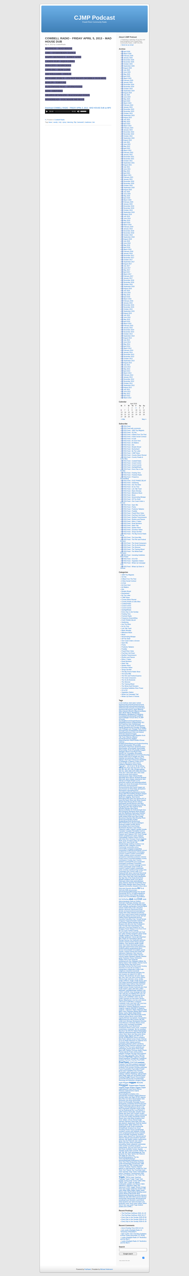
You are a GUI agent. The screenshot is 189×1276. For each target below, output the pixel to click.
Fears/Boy (128, 919)
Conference (123, 852)
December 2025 (129, 60)
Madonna (136, 1006)
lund (124, 1005)
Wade (125, 1190)
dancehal (136, 873)
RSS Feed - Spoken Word (131, 527)
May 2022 (127, 146)
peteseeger (123, 1048)
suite (120, 1146)
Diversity (129, 888)
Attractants (137, 792)
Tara (143, 1152)
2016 (121, 772)
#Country (122, 719)
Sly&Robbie (123, 1126)
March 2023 (127, 126)
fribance (132, 929)
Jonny (136, 979)
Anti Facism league (136, 787)
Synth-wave (129, 1150)
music (133, 1027)
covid (133, 866)
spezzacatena (135, 1138)
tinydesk (136, 1165)
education (139, 908)
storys (132, 1142)
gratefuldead (134, 948)
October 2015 (128, 309)
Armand (125, 789)
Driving (136, 895)
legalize (134, 993)
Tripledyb (122, 1179)
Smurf (139, 1128)
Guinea (126, 951)
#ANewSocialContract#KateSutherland (131, 706)
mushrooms (123, 1027)
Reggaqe (142, 1085)
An (139, 781)
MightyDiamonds (124, 1019)
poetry (136, 1052)
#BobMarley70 (132, 714)
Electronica (135, 909)
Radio (144, 1074)
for (140, 927)
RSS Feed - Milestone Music (132, 493)
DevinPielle (138, 883)
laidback (140, 990)
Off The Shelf (126, 639)
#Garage (136, 727)
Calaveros (122, 829)
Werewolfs (133, 1193)
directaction (129, 886)
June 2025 (127, 72)
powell (121, 1058)
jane (139, 976)
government (130, 946)
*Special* (122, 766)
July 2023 (127, 119)
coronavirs (137, 855)
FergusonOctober (131, 921)
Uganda (137, 1182)
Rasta (143, 1075)
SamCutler (132, 1112)
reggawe (122, 1087)
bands (138, 797)
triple (133, 1177)
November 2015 (129, 307)
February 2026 (128, 56)
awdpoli (143, 794)
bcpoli (121, 800)
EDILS (130, 908)
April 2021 (127, 173)
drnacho (141, 895)
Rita (123, 1099)
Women (143, 1197)
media (144, 1014)
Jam (126, 976)
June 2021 (127, 169)
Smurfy (127, 1129)
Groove (121, 950)
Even (124, 914)
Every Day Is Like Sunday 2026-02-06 (134, 1217)
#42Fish (126, 703)
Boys (137, 816)
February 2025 (128, 80)
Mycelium (122, 1031)
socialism (122, 1131)
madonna (143, 1006)
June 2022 (127, 144)
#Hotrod (141, 732)
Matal (135, 1013)
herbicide (135, 959)
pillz (124, 1050)
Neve (129, 1034)
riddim (126, 1097)
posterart (143, 1053)
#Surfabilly (142, 760)
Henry (126, 959)
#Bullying (140, 714)
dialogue (130, 884)
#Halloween (142, 730)
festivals (135, 922)
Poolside (128, 1053)
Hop (131, 964)
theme (142, 1160)
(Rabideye (128, 764)
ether (125, 912)
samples (139, 1112)
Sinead (135, 1120)
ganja (140, 934)
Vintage (143, 1187)
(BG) (126, 763)
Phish (138, 1048)
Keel (143, 984)
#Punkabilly (136, 750)
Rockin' (142, 1102)
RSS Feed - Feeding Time (131, 473)
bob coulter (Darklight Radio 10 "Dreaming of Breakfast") (131, 1231)
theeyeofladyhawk (125, 1160)
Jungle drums (139, 980)
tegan (124, 1155)
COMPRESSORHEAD (134, 850)
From (137, 929)
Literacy (141, 998)
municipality (138, 1024)
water (125, 1192)
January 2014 (128, 352)
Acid (130, 774)
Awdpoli (138, 794)
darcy (121, 876)
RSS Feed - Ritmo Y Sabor (131, 521)
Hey (130, 961)
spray (121, 1141)
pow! (133, 1055)
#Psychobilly (123, 750)
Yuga (136, 1205)
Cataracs (131, 834)
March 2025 (127, 78)
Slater (131, 1125)
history (126, 963)
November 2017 (129, 257)
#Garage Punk (137, 729)
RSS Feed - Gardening (130, 483)
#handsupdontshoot (125, 732)
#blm (120, 713)
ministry (136, 1019)
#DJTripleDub (123, 724)
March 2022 (127, 150)
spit (126, 1139)
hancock (139, 953)
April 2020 (127, 198)
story (128, 1142)
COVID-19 (138, 866)
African (132, 777)
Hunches (122, 968)
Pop (132, 1053)
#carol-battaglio (124, 717)
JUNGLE (126, 980)
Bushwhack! (125, 593)
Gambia (128, 934)
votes (121, 1190)
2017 (124, 772)
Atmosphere (123, 790)
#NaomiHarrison (124, 740)
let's (138, 993)
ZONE (129, 1206)
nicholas (122, 1036)
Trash (121, 1175)
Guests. (121, 951)
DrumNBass (141, 896)
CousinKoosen (124, 865)
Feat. (134, 919)
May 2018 (127, 245)
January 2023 (128, 130)
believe (140, 802)
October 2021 (128, 161)
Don (139, 892)
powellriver (127, 1058)
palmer (134, 1044)
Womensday (131, 1198)
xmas (127, 1203)
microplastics (142, 1018)
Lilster (136, 997)
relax (130, 1089)
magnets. (122, 1010)
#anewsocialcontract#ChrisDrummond (131, 704)
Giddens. (122, 943)
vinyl (124, 1189)
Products (122, 1067)
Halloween (129, 953)
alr (125, 781)
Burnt (130, 826)
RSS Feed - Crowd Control (131, 463)
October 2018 (128, 235)
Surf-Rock (122, 1149)
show (121, 1120)
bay (135, 798)
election (121, 909)
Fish (120, 925)
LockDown (137, 1002)
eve (120, 914)
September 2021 (129, 163)
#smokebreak (129, 758)
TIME (142, 1163)
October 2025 (128, 64)
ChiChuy (141, 837)
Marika (136, 1011)
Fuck (126, 930)
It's (136, 974)
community (130, 847)
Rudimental (128, 1110)
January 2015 (128, 328)
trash (142, 1173)
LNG (120, 1002)
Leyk (133, 995)
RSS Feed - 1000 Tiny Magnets (133, 430)
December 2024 (129, 84)
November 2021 (129, 159)
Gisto (121, 945)
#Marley (134, 737)
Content (133, 853)
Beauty (130, 802)
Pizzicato (135, 1050)
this (142, 1162)
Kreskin (131, 987)
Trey (124, 1175)
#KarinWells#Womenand (127, 735)
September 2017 (129, 262)
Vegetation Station (127, 692)
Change (144, 834)
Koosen (126, 987)
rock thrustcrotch (136, 1105)
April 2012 (127, 396)
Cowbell (127, 868)
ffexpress (122, 924)
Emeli (140, 909)
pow (126, 1055)
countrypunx (123, 860)
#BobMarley (123, 714)
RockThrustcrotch (140, 1104)
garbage (122, 937)
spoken (135, 1139)
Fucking (135, 930)
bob (120, 813)
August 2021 (128, 165)
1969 (130, 771)
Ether (129, 912)
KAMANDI (142, 982)
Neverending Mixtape (129, 636)
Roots (139, 1107)
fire (132, 924)
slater (127, 1125)
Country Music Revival (129, 599)
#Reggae (122, 751)
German (127, 940)
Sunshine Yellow (127, 667)
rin (137, 1097)
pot (120, 1055)
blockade (140, 810)
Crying (141, 870)
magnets (128, 1008)
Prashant (122, 1066)
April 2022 (127, 148)
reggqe (143, 1087)
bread (125, 819)
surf (132, 1147)
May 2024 (127, 99)
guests (143, 950)
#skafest (122, 758)
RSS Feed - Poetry (129, 507)
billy (130, 806)
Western (144, 1195)
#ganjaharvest (128, 727)
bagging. (129, 797)
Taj (145, 1150)
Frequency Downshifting (129, 618)
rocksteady (131, 1104)
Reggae (124, 1085)
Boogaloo (129, 815)
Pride (137, 1066)
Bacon (141, 795)
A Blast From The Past (129, 579)
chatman (140, 836)
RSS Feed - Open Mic (130, 505)
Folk (140, 925)
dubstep (136, 903)
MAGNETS (135, 1008)
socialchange (139, 1129)
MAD (138, 1005)
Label (134, 989)
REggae (126, 1082)
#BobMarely (136, 713)
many (125, 1011)
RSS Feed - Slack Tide (130, 525)
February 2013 (128, 375)
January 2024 (128, 107)
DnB (120, 890)
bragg (141, 816)
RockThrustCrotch (125, 1105)
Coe (142, 844)
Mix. (143, 1019)
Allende (121, 781)
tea (126, 1154)
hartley (135, 955)
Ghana (136, 942)
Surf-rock (144, 1147)
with (127, 1197)
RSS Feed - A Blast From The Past (134, 434)
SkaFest (139, 1123)
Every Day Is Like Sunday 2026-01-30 (134, 1221)
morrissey (132, 1023)
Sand (143, 1112)
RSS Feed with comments (131, 428)
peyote (129, 1048)
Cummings (122, 871)
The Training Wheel (128, 684)
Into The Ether (126, 624)
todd (127, 1168)
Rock (131, 1100)
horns (135, 964)
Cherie (136, 837)
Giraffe (141, 943)
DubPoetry (129, 903)
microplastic (134, 1018)
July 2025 (127, 70)
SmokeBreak (123, 1128)
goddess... (141, 945)
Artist (131, 789)
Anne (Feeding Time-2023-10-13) (132, 1228)
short (142, 1118)
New (136, 1034)
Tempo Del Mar (127, 669)
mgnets (121, 1018)
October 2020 (128, 185)
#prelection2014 (140, 747)
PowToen (128, 1060)
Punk (124, 1070)
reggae (133, 1082)
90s (132, 769)
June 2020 (127, 194)
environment (128, 911)
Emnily (121, 911)
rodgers (121, 1107)
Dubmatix (122, 903)
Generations (133, 938)
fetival (140, 922)
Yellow (144, 1203)
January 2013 (128, 377)
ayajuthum (130, 795)
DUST (129, 904)
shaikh (130, 1116)
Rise (120, 1099)
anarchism (122, 782)
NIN (137, 1036)
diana (135, 884)
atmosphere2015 (132, 790)
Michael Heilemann (106, 1269)
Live (133, 1000)
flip (75, 122)
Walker (133, 1190)
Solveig (142, 1131)
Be (124, 800)
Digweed (122, 886)
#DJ (142, 722)
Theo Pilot (126, 1162)
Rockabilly (129, 1102)
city (60, 122)
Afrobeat (143, 777)
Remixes (122, 1091)
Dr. (130, 893)
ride (130, 1097)
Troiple (132, 1179)
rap (135, 1075)
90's (126, 769)
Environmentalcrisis (138, 911)
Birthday (127, 808)
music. (138, 1027)
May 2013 (127, 369)
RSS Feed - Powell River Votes (133, 513)
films (129, 924)
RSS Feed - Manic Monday (131, 491)
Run (133, 1110)
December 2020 (129, 181)
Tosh (124, 1170)
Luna (121, 1005)
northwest (141, 1037)
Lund (127, 1005)
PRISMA (142, 1066)
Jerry (127, 977)
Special (138, 1136)
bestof (130, 805)
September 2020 (129, 187)
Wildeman (122, 1197)
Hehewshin (138, 958)
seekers (132, 1115)
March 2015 (127, 323)
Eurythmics (140, 912)
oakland (129, 1039)
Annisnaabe (135, 784)
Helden (121, 959)
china (124, 839)
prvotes (131, 1067)
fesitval (139, 921)
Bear (131, 800)
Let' (144, 993)
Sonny (137, 1133)
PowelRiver (143, 1058)
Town (121, 1172)
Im (134, 968)
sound (121, 1134)
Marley (121, 1013)
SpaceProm (132, 1136)
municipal (131, 1024)
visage (128, 1189)
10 (133, 766)
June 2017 (127, 268)
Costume (137, 857)
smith (129, 1126)
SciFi (132, 1113)
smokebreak (139, 1126)
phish (142, 1048)
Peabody (122, 1047)
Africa (128, 777)
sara (125, 1113)
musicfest (143, 1027)
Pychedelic (122, 1072)
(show (140, 764)
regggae (138, 1087)
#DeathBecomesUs (125, 722)
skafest (144, 1123)
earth (121, 906)
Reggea (132, 1087)
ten (94, 122)
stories (140, 1141)
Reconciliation (140, 1077)
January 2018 (128, 253)
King (136, 985)
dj (143, 888)
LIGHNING (130, 997)
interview (139, 972)
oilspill (126, 1040)
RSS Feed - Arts (128, 445)
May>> (144, 419)
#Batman (140, 709)
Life (125, 997)
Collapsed (132, 845)
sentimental (143, 1115)
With (130, 1197)
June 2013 (127, 367)
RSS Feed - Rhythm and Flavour (133, 519)
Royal (138, 1108)
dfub (120, 884)
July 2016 (127, 290)
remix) (134, 1089)
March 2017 (127, 274)
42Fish (121, 768)
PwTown (139, 1070)
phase (134, 1048)
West (138, 1193)
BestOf (125, 805)
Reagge (127, 1077)
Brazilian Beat (131, 818)
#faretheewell (136, 724)
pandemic (140, 1044)
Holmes (140, 963)
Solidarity (136, 1131)
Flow (129, 925)
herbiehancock (124, 961)
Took (144, 1168)
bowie (130, 816)
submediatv (142, 1144)
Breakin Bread (126, 591)
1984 (137, 771)
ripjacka (142, 1097)
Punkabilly (129, 1070)
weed (144, 1192)
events (136, 914)
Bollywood (122, 815)
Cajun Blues (137, 828)
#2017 (134, 703)
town (143, 1170)
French (127, 929)
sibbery (125, 1120)
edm (134, 908)
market (144, 1011)
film (126, 924)
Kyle (145, 987)
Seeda (126, 1115)
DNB (127, 890)
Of (120, 1040)
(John (134, 763)
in (140, 968)
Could (121, 858)
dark (132, 876)
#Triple (137, 761)
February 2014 (128, 350)
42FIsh (142, 766)
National (122, 1032)
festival (124, 922)
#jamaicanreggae (131, 734)
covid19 (121, 868)
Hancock (122, 955)
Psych (121, 1069)
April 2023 (127, 124)
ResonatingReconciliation (127, 1094)
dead (138, 878)
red (127, 1080)
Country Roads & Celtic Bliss (131, 601)
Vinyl (120, 1189)
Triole (140, 1175)
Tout (136, 1170)
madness (88, 122)
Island (132, 974)
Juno (145, 980)
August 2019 (128, 214)
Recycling (122, 1080)
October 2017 (128, 260)
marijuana (130, 1011)
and (133, 782)
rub (122, 1110)
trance (121, 1173)
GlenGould (134, 945)
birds (140, 806)
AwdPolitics (123, 795)
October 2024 (128, 88)
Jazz (123, 977)
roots (142, 1107)
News (143, 1034)
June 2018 (127, 243)
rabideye (128, 1074)
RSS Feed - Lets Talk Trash (132, 489)
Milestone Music (127, 632)
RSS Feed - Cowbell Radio (131, 461)
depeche (132, 883)
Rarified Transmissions (129, 655)
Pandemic (122, 1045)
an (137, 781)
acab (120, 774)
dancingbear (141, 874)
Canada (143, 829)
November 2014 (129, 332)
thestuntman (134, 1162)
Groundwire (137, 950)
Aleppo (132, 779)
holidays (135, 963)
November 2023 (129, 111)
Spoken (130, 1139)
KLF (142, 985)
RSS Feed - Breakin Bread (131, 447)
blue (144, 810)
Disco (141, 886)
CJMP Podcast (94, 17)
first (135, 924)
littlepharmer (128, 1000)
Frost (144, 929)
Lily (140, 997)
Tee (120, 1155)
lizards (144, 1000)
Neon (126, 1034)
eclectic (121, 908)
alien (144, 779)
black (132, 808)
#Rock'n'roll (129, 751)
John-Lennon (136, 977)
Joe (130, 977)
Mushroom (136, 1026)
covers (121, 866)
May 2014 (127, 344)
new (133, 1034)
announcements (132, 785)
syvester (136, 1150)
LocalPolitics (130, 1002)
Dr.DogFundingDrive (138, 893)
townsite (125, 1172)
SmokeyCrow (132, 1128)
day (120, 878)
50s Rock (134, 768)
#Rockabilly (138, 753)
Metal (140, 1016)
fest (143, 921)
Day (123, 878)
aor (144, 787)
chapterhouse (128, 836)
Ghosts (141, 942)
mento (136, 1016)
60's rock (140, 768)
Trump (135, 1181)
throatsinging (127, 1163)
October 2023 (128, 113)
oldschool (132, 1040)
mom (125, 1021)
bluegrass (125, 811)
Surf (129, 1147)
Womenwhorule (141, 1198)
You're (121, 1205)
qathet (128, 1072)
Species (121, 1138)
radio (121, 1075)
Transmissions (136, 1173)
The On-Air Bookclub (128, 680)
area (120, 789)
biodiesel (135, 806)
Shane (121, 1118)
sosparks (142, 1133)
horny (139, 964)
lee (127, 993)
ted (138, 1154)
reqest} (136, 1091)
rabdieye (122, 1074)
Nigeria (131, 1036)
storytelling (122, 1144)
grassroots (142, 946)
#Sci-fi (130, 756)
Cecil (139, 834)
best (139, 803)
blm (132, 810)
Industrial (129, 971)
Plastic (144, 1050)
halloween (122, 953)
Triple (122, 1177)
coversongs (128, 866)
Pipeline (128, 1050)
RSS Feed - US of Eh (130, 559)
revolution (131, 1095)
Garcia (134, 937)
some (121, 1133)
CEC (136, 834)
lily (142, 997)
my (138, 1029)
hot (127, 966)
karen (128, 984)
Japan (142, 976)
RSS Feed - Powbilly (129, 511)
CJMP (142, 840)
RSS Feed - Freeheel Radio (132, 475)
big (120, 806)
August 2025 (128, 68)
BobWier (142, 813)
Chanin (121, 836)
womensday (123, 1198)
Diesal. (143, 884)
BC (143, 798)
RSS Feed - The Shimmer (131, 547)
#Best (121, 711)
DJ (139, 888)
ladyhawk (122, 990)
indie (142, 969)
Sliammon (136, 1125)
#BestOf (131, 711)
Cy (140, 871)
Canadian (122, 831)
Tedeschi (142, 1154)
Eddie (126, 908)
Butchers (130, 828)
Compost (130, 849)
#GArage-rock (127, 729)
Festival (130, 922)
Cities (135, 840)
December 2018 (129, 231)
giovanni (132, 943)
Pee (126, 1047)
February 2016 (128, 301)
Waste (121, 1192)
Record (126, 1078)
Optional (141, 1040)
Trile (136, 1175)
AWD (125, 794)
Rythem (141, 1110)
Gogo (121, 946)
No (142, 1036)
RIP (139, 1097)
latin (144, 992)
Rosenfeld (125, 1108)
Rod (143, 1105)
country (144, 858)
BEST (121, 805)
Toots (121, 1170)
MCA (133, 1014)
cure (128, 871)
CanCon (142, 831)
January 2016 (128, 303)
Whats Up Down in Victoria (130, 696)
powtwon (135, 1064)
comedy (138, 845)
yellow (140, 1203)
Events (131, 914)
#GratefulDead (134, 730)
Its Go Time (125, 626)
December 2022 (129, 132)
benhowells (123, 803)
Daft (127, 873)
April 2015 (127, 321)
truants (121, 1181)
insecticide (135, 971)
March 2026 (127, 53)
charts (135, 836)
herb (130, 959)
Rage (125, 1075)
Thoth (121, 1163)
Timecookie (123, 1165)
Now (120, 1039)
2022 (139, 772)
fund (137, 932)
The (135, 1157)
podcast (126, 1052)
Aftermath (122, 779)
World (142, 1200)
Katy (137, 984)
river (126, 1099)
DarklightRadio (126, 610)
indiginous (122, 971)
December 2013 (129, 354)
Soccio (132, 1129)
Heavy (132, 958)
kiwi (139, 985)
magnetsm (129, 1010)
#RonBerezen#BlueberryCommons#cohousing (134, 755)
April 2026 (127, 51)
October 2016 (128, 284)
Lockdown (122, 1003)
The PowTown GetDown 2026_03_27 (134, 1215)
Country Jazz (131, 860)
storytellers (137, 1142)
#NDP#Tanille (134, 740)
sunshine (131, 1146)
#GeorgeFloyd (124, 730)
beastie (143, 800)
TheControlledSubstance (127, 1159)
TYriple (129, 1182)
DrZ (120, 899)
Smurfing (122, 1129)
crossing (126, 870)
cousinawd (122, 863)
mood (121, 1023)
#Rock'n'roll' (123, 753)
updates (129, 1184)
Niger (127, 1036)
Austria (143, 792)
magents (122, 1008)
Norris (136, 1037)
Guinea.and (133, 951)
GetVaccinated (129, 942)
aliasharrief (139, 779)
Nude (124, 1039)
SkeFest (122, 1125)
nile (135, 1036)
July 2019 (127, 216)
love (135, 1003)
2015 (144, 771)
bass (132, 798)
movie (143, 1023)
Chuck (138, 839)
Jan (136, 976)
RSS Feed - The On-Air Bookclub (133, 545)
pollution (122, 1053)
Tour (133, 1170)
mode (121, 1021)
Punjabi (141, 1069)
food (130, 927)
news (140, 1034)
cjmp (64, 122)
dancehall (122, 874)
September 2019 (129, 212)
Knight (121, 987)
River (130, 1099)
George (121, 940)
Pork (138, 1053)
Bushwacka (123, 828)
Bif (142, 805)
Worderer (133, 1200)
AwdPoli (133, 794)
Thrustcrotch (136, 1163)
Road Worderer (127, 661)
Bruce (129, 823)
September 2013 (129, 361)
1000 (126, 771)
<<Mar (123, 419)
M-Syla (132, 1005)
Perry (130, 1047)
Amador (133, 781)
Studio (128, 1144)
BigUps (123, 806)
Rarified (139, 1075)
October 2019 (128, 210)
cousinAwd (130, 863)
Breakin (130, 819)
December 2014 (129, 330)
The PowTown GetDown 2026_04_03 (134, 1213)
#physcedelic (128, 745)
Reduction (131, 1080)
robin (143, 1099)
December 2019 (129, 206)
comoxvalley (123, 849)
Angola (121, 784)
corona (131, 855)
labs (137, 989)
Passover (133, 1045)
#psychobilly (141, 748)
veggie (133, 1187)
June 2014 (127, 342)
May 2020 (127, 196)
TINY (131, 1165)
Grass (136, 946)
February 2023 (128, 128)
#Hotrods (122, 734)
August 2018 (128, 239)
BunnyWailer (123, 826)
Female (139, 919)
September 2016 (129, 286)
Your (125, 1205)
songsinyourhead (129, 1133)
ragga (129, 1075)
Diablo (124, 884)
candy (55, 122)
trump (131, 1181)
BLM (135, 810)
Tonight (138, 1168)
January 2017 (128, 278)
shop (125, 1118)
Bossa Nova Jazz (138, 815)
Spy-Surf (126, 1141)
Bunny (138, 824)
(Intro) (130, 763)
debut (128, 881)
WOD (134, 1197)
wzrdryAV (122, 1203)
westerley (138, 1195)
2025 (142, 772)
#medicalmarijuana (125, 738)
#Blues (129, 713)
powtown (141, 1062)
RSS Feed (126, 426)
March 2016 (127, 299)
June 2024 (127, 97)
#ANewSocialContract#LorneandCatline (132, 708)
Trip (143, 1175)
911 (123, 771)
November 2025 (129, 62)
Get (131, 940)
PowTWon (128, 1064)
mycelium (143, 1029)
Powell (142, 1057)
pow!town (122, 1057)
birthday (121, 808)
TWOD (121, 1182)
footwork (135, 927)
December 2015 (129, 305)
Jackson (122, 976)
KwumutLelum (139, 987)
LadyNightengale (131, 990)
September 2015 (129, 311)
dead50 (121, 879)
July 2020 (127, 192)
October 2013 (128, 358)
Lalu (144, 990)
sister (137, 1121)
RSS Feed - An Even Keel (131, 441)
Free (142, 927)
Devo (144, 883)
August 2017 (128, 264)
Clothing (132, 844)
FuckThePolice (124, 932)
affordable (122, 777)
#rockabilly (131, 753)
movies (121, 1024)
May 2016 (127, 295)
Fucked (130, 930)
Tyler (125, 1182)
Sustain (135, 1149)
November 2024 (129, 86)
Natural (139, 1032)
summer (125, 1146)
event (127, 914)
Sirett (133, 1121)
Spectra (127, 1138)
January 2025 (128, 82)
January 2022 (128, 154)
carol (126, 834)
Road (134, 1099)
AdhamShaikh (137, 776)
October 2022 (128, 136)
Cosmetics (130, 857)
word (128, 1200)
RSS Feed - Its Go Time (130, 487)
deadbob (127, 879)
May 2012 (127, 393)
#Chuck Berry (134, 717)
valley (135, 1185)
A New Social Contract (129, 581)
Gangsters (134, 934)
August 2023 (128, 117)
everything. (142, 914)
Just (120, 982)
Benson (134, 803)
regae (121, 1082)
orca (145, 1040)
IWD (139, 974)
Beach (127, 800)
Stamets (132, 1141)
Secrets (121, 1115)
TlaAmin (139, 1167)
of (121, 1040)
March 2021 (127, 175)
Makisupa (140, 1010)
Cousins (132, 865)
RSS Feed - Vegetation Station (133, 561)
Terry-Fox (131, 1155)
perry (134, 1047)
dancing (70, 122)
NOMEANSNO (129, 1037)
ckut (128, 842)
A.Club (124, 583)
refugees (138, 1080)
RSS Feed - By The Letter (131, 451)
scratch (142, 1113)
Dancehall (143, 873)
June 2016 (127, 292)
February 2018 (128, 251)
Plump (121, 1052)
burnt (133, 826)
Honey (127, 964)
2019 (128, 772)
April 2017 (127, 272)
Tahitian (141, 1150)
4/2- (128, 766)
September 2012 (129, 385)
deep (132, 881)
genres (139, 938)
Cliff (136, 842)
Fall (144, 916)
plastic (140, 1050)
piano (121, 1050)
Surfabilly (129, 1149)
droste (121, 896)
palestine (129, 1044)
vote (144, 1189)
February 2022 (128, 152)
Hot (129, 966)
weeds (121, 1193)
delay (121, 883)
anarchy (129, 782)
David (136, 876)
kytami (125, 989)
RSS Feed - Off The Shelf (131, 499)
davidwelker (142, 876)
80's (123, 769)
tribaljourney (130, 1175)
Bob (123, 813)
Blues (138, 811)
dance (131, 873)
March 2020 (127, 200)
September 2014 (129, 336)
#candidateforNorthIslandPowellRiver (131, 716)
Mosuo (138, 1023)
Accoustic (125, 774)
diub (124, 888)
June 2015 (127, 317)
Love (131, 1003)
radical (140, 1074)
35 (137, 766)
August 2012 (128, 387)
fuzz (120, 934)
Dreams (121, 895)
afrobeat (138, 777)
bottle (121, 816)
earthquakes (133, 906)
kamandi (81, 122)
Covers (143, 865)
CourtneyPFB (129, 862)
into (120, 974)
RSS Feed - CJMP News (131, 453)
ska (120, 1123)
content (127, 853)
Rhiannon (142, 1095)
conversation (140, 853)
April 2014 (127, 346)
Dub (140, 898)
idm (131, 968)
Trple (141, 1179)
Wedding (140, 1192)
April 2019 (127, 222)
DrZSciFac (125, 899)
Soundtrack (134, 1134)
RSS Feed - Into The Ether (131, 485)
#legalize (138, 735)
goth (124, 946)
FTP (122, 930)
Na (127, 1031)
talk (120, 1152)
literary (121, 1000)
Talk (123, 1152)
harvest (121, 956)
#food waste (130, 726)
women (138, 1197)
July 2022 (127, 142)
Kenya (125, 985)
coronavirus (123, 857)
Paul (144, 1045)
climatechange (124, 844)
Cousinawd (141, 862)
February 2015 (128, 325)
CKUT (124, 842)
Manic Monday (126, 630)
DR (128, 893)
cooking (126, 855)
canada (138, 829)
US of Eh (124, 690)
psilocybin (143, 1067)
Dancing (128, 874)
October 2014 (128, 334)
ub (133, 1182)
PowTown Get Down (128, 653)
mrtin (126, 1024)
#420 (130, 703)
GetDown (142, 940)
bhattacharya (136, 805)
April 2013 (127, 371)
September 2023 (129, 115)
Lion (130, 998)
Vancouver (122, 1187)
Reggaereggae (134, 1085)
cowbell (132, 868)
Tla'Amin (128, 1167)
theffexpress (135, 1160)
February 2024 (128, 105)
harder (131, 955)
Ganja (144, 934)
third (139, 1162)
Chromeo (132, 839)
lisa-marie (135, 998)
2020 (132, 772)
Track (130, 1172)
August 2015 (128, 313)
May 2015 (127, 319)
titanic (141, 1165)
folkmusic (122, 927)
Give (124, 945)
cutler (137, 871)
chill (120, 839)
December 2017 (129, 255)
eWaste (128, 916)
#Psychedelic (132, 748)
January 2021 (128, 179)
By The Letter (126, 595)
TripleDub (138, 1177)
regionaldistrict (124, 1089)
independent (131, 969)
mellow (126, 1016)
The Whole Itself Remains (130, 686)
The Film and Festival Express (131, 676)
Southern (141, 1134)
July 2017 (127, 266)
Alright (128, 781)
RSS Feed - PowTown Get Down (133, 515)
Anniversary (143, 784)
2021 (135, 772)
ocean (134, 1039)
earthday (126, 906)
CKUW (132, 842)
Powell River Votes (128, 651)
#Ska (142, 756)
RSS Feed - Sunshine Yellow (132, 529)
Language (136, 992)
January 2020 (128, 204)
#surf (130, 760)
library (143, 995)
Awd (128, 794)
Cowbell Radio (59, 120)
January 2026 (128, 58)
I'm (126, 968)
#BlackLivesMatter (140, 711)
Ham (135, 953)
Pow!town (136, 1057)
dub (131, 899)
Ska (143, 1121)
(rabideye (122, 764)
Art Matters (125, 587)
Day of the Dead (130, 878)
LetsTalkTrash (127, 995)
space (125, 1136)
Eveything (122, 916)
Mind (132, 1019)
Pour (123, 1055)
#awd (135, 709)
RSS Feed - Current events (131, 465)
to (125, 1168)
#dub (130, 724)
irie (128, 974)
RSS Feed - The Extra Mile (131, 537)
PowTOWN (140, 1060)
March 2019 (127, 224)
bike (127, 806)
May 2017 (127, 270)
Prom (127, 1067)
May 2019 (127, 220)
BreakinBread (123, 821)
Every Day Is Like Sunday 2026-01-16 (134, 1219)
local (124, 1002)
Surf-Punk (137, 1147)
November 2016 (129, 282)
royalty (143, 1108)
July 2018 (127, 241)
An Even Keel (126, 585)
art (129, 789)
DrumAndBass (132, 896)
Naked (135, 1031)
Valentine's (122, 1185)
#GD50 (144, 729)
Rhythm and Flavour (128, 657)
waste (143, 1190)
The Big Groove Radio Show (131, 672)
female (144, 919)
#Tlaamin (131, 761)
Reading (122, 1077)
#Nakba (134, 738)
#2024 (139, 703)
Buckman (122, 824)
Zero (125, 1206)
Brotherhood (136, 821)
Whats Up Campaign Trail (130, 694)
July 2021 (127, 167)
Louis (128, 1003)
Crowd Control (126, 606)
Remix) (139, 1089)
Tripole (127, 1179)
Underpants (123, 1184)
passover (139, 1045)
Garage (121, 935)
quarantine (134, 1072)
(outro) (138, 763)
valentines (129, 1185)
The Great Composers (129, 678)
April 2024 (127, 101)
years (136, 1203)
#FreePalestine (140, 726)
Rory (120, 1108)
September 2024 (129, 91)
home (145, 963)
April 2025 (127, 76)
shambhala (136, 1116)
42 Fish (124, 577)
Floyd (133, 925)
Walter (138, 1190)
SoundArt (126, 1134)
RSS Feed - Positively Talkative (133, 509)
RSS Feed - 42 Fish (129, 432)
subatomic (134, 1144)
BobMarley (128, 813)
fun (130, 932)
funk (140, 932)
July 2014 (127, 340)
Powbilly (124, 649)
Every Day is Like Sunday (130, 612)
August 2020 (128, 189)
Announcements (124, 787)
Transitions (127, 1173)
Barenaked (122, 798)
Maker (135, 1010)
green (140, 948)
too (142, 1168)
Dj (142, 888)
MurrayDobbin (124, 1026)
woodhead (122, 1200)
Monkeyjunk (137, 1021)
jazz (120, 977)
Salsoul (125, 1112)
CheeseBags (123, 837)
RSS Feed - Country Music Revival (134, 455)
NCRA (144, 1032)
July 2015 (127, 315)
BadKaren (122, 797)
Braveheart (123, 818)
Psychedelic (127, 1069)
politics (140, 1052)
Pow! (137, 1055)
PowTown (124, 1062)
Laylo (124, 993)
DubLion (133, 901)
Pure (135, 1070)
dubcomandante (124, 901)
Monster (143, 1021)
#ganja (121, 727)
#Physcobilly (137, 745)
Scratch (137, 1113)
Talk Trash (128, 1152)
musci (131, 1026)
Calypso (133, 829)
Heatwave (126, 958)
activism (135, 774)
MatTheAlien (123, 1014)
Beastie (121, 802)
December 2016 (129, 280)
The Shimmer (126, 682)
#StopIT (121, 760)
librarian (138, 995)
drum (125, 896)
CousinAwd (137, 863)
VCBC (128, 1187)
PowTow (134, 1060)
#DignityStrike (136, 722)
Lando (121, 992)
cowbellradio (139, 868)
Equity (121, 912)
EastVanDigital (142, 906)
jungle (121, 980)
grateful (127, 948)
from (141, 929)
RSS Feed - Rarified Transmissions (134, 517)
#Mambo (129, 737)
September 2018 (129, 237)
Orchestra (122, 1042)
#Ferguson (122, 726)
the (138, 1157)
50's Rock (127, 768)
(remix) (135, 764)
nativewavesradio (130, 1032)
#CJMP (141, 717)
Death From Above (136, 879)
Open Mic (125, 643)
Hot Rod (134, 966)
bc (145, 798)
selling (137, 1115)
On (136, 1040)
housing (144, 966)
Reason (133, 1077)
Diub (120, 888)
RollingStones (132, 1107)
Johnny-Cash (123, 979)
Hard (127, 955)
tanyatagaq (135, 1152)
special (143, 1136)
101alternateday (139, 769)
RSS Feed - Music (129, 495)
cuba (144, 870)
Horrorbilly (122, 966)
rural (136, 1110)
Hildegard (135, 961)
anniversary (123, 785)
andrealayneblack (140, 782)
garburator (128, 937)
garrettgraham (141, 937)
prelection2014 (130, 1066)
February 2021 (128, 177)
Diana (139, 884)
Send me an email (127, 45)
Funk (143, 932)
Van (139, 1185)
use (134, 1184)
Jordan (141, 979)
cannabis (138, 832)
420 (120, 771)
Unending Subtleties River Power (132, 688)
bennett (129, 803)
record (121, 1078)
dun (143, 903)
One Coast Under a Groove (131, 641)
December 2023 (129, 109)
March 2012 (127, 398)
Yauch (131, 1203)
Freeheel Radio (127, 616)
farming (139, 917)
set (120, 1116)
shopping (138, 1118)
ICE (128, 968)
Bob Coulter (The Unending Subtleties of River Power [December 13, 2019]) (133, 1234)
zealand (140, 1205)
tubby (143, 1181)
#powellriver (123, 747)
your (128, 1205)
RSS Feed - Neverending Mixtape (134, 497)
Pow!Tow (141, 1055)
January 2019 (128, 229)
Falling (121, 917)
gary (120, 938)
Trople (137, 1179)
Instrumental (123, 972)
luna (144, 1003)
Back (137, 795)
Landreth (126, 992)
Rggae (137, 1095)
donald (143, 892)
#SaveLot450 (123, 756)
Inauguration (123, 969)
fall (142, 916)
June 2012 (127, 391)
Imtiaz (137, 968)
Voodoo (140, 1189)
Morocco (126, 1023)
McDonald (138, 1014)
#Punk (129, 750)
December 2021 (129, 156)
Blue (120, 811)
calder (128, 829)
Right (134, 1097)
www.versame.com (125, 1202)
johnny (143, 977)
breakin (135, 819)
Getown (121, 942)
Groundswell (128, 950)
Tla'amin (122, 1167)
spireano (122, 1139)
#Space (137, 758)
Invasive (124, 974)
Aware (121, 794)
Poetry (124, 645)
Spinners (142, 1138)
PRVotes (137, 1067)
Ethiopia (134, 912)
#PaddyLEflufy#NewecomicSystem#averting (133, 743)
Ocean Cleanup (141, 1039)
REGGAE (140, 1082)
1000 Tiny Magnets (128, 575)
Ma (136, 1005)
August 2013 (128, 363)
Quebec (141, 1072)
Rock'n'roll (122, 1102)
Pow (129, 1055)
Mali (145, 1010)
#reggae (142, 750)
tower (140, 1170)
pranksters (142, 1064)
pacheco (137, 1042)
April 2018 (127, 247)
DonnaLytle (123, 893)
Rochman (122, 1100)
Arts (123, 589)
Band (134, 797)
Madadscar (123, 1006)
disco (145, 886)
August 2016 (128, 288)
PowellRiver (135, 1058)
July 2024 (127, 95)
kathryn (133, 984)
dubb (144, 899)
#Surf (126, 760)
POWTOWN (134, 1062)
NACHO (131, 1031)
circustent (130, 840)
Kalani (124, 982)
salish (121, 1112)
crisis (121, 870)
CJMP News (126, 597)
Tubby (139, 1181)
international (131, 972)
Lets (120, 995)
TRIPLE (128, 1177)
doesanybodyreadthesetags (128, 892)
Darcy (125, 876)
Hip (145, 961)
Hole (130, 963)
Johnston (131, 979)
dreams (127, 895)
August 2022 (128, 140)
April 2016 (127, 297)
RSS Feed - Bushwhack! (131, 449)
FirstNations (140, 924)
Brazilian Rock (140, 818)
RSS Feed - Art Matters (130, 443)
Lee (129, 993)
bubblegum (140, 823)
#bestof (125, 711)
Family (126, 917)
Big (145, 805)
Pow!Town (129, 1057)
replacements (129, 1091)
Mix (140, 1019)
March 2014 (127, 348)
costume (143, 857)
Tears (129, 1154)
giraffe (137, 943)
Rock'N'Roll (136, 1100)
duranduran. (123, 904)
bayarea (139, 798)
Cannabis (131, 832)
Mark (140, 1011)
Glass (128, 945)
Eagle (144, 904)
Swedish (122, 1150)
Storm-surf (122, 1142)
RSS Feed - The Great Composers (134, 543)
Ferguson (122, 921)
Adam (131, 776)
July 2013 (127, 365)
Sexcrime (124, 1116)
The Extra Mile (126, 674)
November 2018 (129, 233)
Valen (143, 1184)
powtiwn (122, 1060)
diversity (134, 888)
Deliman (126, 883)
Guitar (140, 951)
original (132, 1042)
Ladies (141, 989)
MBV (129, 1014)
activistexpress (124, 776)
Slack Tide (125, 663)
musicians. (131, 1029)
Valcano (138, 1184)
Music (123, 634)
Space (121, 1136)
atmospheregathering (126, 792)
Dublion (138, 901)
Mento (131, 1016)
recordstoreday (139, 1078)
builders (128, 824)
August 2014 (128, 338)
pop (135, 1053)
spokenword (142, 1139)
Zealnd (121, 1206)
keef (140, 984)
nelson (121, 1034)
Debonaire (122, 881)
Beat (126, 802)
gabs (124, 934)
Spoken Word (126, 665)
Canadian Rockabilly (133, 831)
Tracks (135, 1172)
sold (131, 1131)
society (127, 1131)
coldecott (122, 845)
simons (130, 1120)
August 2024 (128, 93)
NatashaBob (142, 1031)
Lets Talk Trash (126, 628)
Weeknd (126, 1193)
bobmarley (136, 813)
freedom (122, 929)
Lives (140, 1000)
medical (121, 1016)
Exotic (138, 916)
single (140, 1120)
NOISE (121, 1037)
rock (127, 1100)
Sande (121, 1113)
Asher (135, 789)
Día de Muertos (137, 904)
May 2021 (127, 171)
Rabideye (134, 1074)
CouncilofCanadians (135, 858)
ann (125, 784)
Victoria (138, 1187)
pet (143, 1047)
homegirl (122, 964)
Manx (121, 1011)
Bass (128, 798)
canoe (143, 832)
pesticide (139, 1047)
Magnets (141, 1008)
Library (121, 997)
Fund (133, 932)
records (131, 1078)
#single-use (136, 756)
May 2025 (127, 74)
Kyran (121, 989)
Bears (139, 800)
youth (132, 1205)
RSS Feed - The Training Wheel (133, 549)
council (125, 858)
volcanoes (134, 1189)
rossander (132, 1108)
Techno (134, 1154)
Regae (143, 1080)
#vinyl (121, 763)
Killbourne (130, 985)
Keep (121, 985)
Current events (126, 608)
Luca (141, 1003)
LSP (138, 1003)
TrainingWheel (142, 1172)
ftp (120, 930)
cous (135, 862)
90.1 (129, 769)
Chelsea (130, 837)
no (140, 1036)
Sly (141, 1125)
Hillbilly (141, 961)
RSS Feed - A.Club (129, 439)
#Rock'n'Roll (137, 751)
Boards (142, 811)
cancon (121, 832)
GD (127, 938)
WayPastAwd (132, 1192)
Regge (127, 1087)
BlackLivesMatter (125, 810)
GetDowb (136, 940)
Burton (137, 826)
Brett (130, 821)
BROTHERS (123, 823)
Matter (139, 1013)
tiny (128, 1165)
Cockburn (138, 844)
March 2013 (127, 373)
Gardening (125, 622)
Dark (129, 876)
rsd (120, 1110)
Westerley (131, 1195)
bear (50, 122)
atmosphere (142, 789)
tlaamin (121, 1168)
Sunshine (138, 1146)
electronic (127, 909)
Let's (141, 993)
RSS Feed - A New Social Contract (134, 436)
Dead (141, 878)
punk (120, 1070)
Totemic (129, 1170)
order (128, 1042)
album (128, 779)
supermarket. (123, 1147)
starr (136, 1141)
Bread (121, 819)
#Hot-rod (135, 732)
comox (136, 847)
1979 (134, 771)
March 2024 (127, 103)
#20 (121, 703)
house (139, 966)
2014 (141, 771)
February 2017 (128, 276)
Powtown (122, 1064)
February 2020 (128, 202)
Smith (133, 1126)
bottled (125, 816)
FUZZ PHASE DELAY (129, 620)
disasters (136, 886)
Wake (129, 1190)
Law (120, 993)
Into (143, 972)
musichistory (123, 1029)
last (141, 992)
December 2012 (129, 379)
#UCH (141, 761)
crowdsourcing (134, 870)
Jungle (131, 980)
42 (139, 766)
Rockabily (136, 1102)
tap (140, 1152)
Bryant (134, 823)
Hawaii (126, 956)
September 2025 (129, 66)
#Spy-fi (142, 758)
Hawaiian (132, 956)
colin (127, 845)
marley (126, 1013)
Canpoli (121, 834)
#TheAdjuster (123, 761)
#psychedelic (123, 748)
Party (128, 1045)
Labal (130, 989)
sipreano (122, 1121)
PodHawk (87, 1269)
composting (123, 850)
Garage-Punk (128, 935)
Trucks (126, 1181)
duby (140, 903)
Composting (138, 849)
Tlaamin (133, 1167)
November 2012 (129, 381)
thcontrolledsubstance (126, 1157)
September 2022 (129, 138)
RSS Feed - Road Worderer (132, 523)
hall (143, 951)
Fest (120, 922)
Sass (129, 1113)
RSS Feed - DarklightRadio (131, 467)
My (136, 1029)
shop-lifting (131, 1118)
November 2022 (129, 134)
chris (127, 839)
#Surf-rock (135, 760)
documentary (133, 890)
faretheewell (132, 917)
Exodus (133, 916)
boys (134, 816)
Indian (138, 969)
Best (142, 803)
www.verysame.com (138, 1202)
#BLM (124, 713)
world (138, 1200)
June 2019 (127, 218)
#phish (121, 745)
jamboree (131, 976)
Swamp (140, 1149)
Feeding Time (126, 614)
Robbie (138, 1099)
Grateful (121, 948)
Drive (132, 895)
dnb (123, 890)
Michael (127, 1018)
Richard (121, 1097)
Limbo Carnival (124, 998)
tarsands (122, 1154)
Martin (131, 1013)
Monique (130, 1021)
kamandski (122, 984)
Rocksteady (123, 1104)
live (136, 1000)
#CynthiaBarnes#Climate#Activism (130, 721)
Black (136, 808)
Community (123, 847)
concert (144, 850)
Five (123, 925)
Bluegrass (132, 811)
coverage (138, 865)
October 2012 (128, 383)
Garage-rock (137, 935)
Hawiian (138, 956)
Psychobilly (135, 1069)
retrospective (123, 1095)
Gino (127, 943)
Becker (135, 802)
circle (125, 840)
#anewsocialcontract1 (126, 709)
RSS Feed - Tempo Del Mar (132, 532)
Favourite (122, 919)
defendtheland (138, 881)
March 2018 (127, 249)
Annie (129, 784)
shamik (142, 1116)
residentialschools (125, 1092)
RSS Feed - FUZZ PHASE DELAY (134, 480)
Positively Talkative (128, 647)
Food (127, 927)
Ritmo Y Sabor (126, 659)
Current (132, 871)
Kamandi (135, 982)
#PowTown (131, 747)
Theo (121, 1162)
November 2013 (129, 356)
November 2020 (129, 183)
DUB (135, 899)
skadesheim (132, 1123)
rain (132, 1075)
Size (140, 1121)
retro (137, 1094)
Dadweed (122, 873)
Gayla (124, 938)
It (134, 974)
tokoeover (132, 1168)
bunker (133, 824)
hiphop (121, 963)
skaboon (125, 1123)
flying (137, 925)
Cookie (121, 855)
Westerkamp (123, 1195)
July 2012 (127, 389)
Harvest (140, 955)
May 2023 (127, 121)
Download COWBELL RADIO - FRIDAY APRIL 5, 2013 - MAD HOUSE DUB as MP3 (78, 108)
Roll (125, 1107)
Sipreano (128, 1121)
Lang (131, 992)
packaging (122, 1044)
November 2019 (129, 208)
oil (123, 1040)
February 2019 (128, 227)
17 (135, 766)
